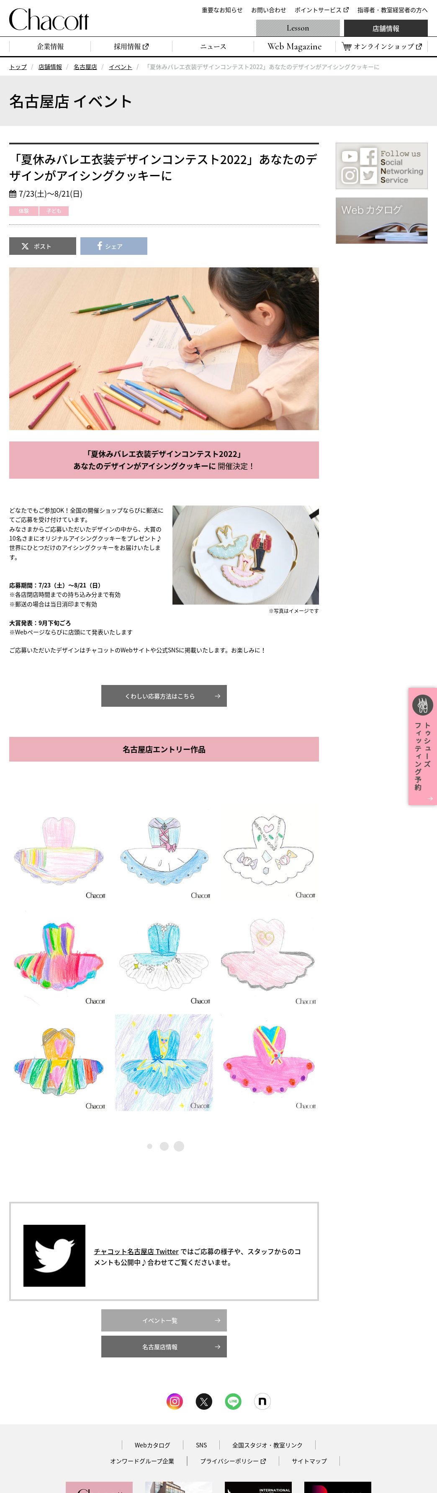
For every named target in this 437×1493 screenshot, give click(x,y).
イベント (120, 66)
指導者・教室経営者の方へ (392, 9)
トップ (18, 66)
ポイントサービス (318, 9)
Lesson (298, 28)
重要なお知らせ (222, 9)
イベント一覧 (159, 1320)
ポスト (42, 246)
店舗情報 (386, 28)
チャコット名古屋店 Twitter (136, 1251)
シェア (114, 246)
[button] (58, 851)
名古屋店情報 (159, 1346)
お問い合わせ (268, 9)
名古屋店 (85, 66)
